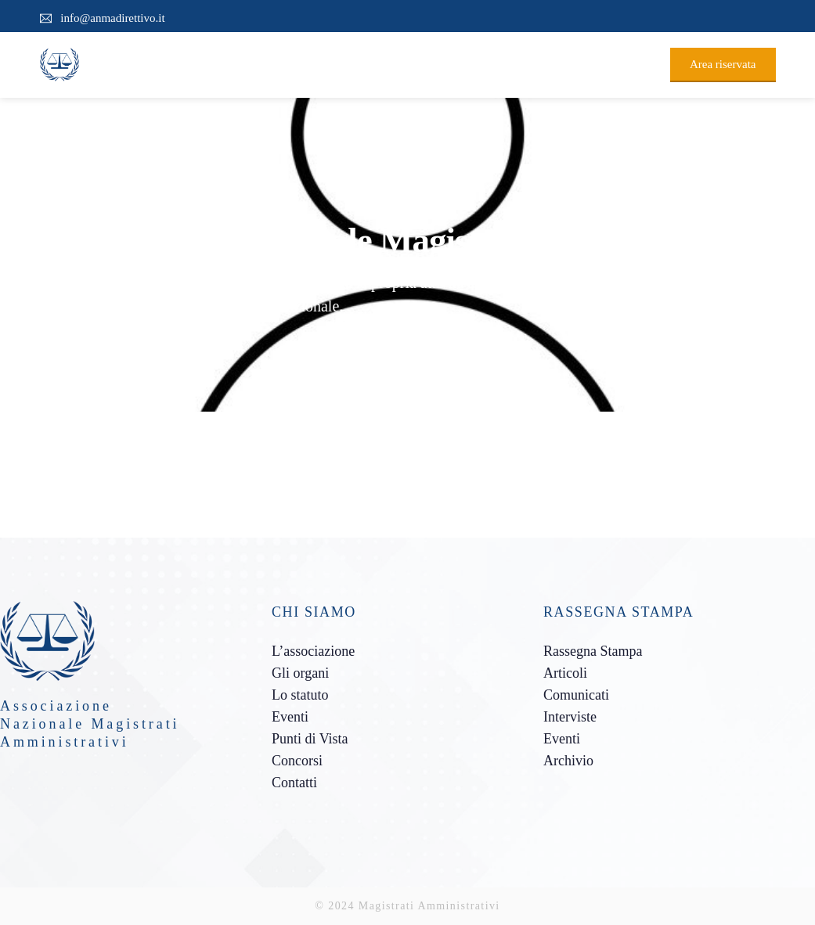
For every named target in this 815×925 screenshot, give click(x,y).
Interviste (570, 717)
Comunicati (576, 695)
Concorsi (297, 760)
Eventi (290, 717)
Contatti (294, 782)
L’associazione (313, 651)
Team (102, 344)
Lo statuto (300, 695)
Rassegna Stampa (592, 651)
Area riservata (723, 64)
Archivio (568, 760)
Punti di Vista (310, 739)
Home (54, 344)
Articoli (565, 673)
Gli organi (300, 673)
